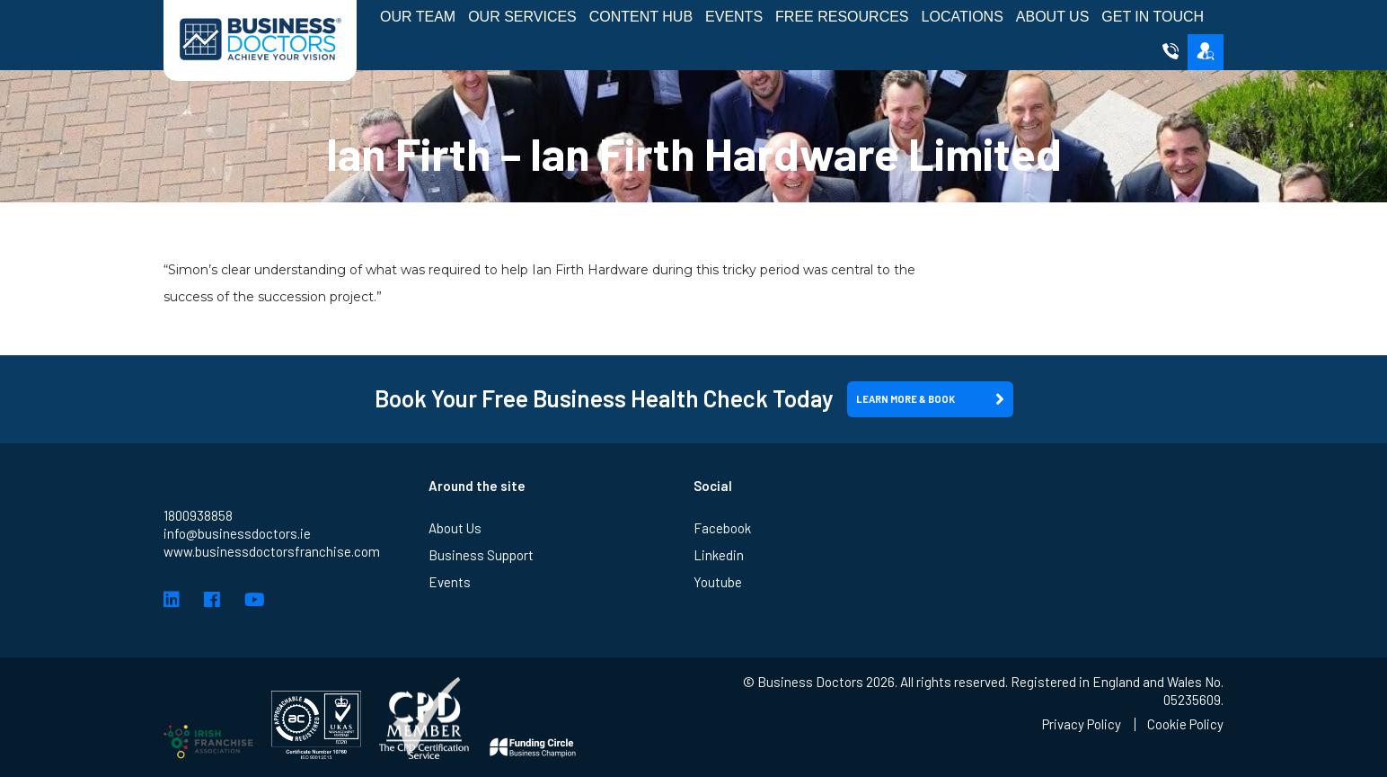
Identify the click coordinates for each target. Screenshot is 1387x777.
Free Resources (841, 16)
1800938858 (198, 515)
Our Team (417, 16)
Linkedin (719, 555)
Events (734, 16)
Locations (962, 16)
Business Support (481, 555)
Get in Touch (1152, 16)
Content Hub (641, 16)
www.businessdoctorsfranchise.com (271, 551)
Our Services (522, 16)
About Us (1053, 16)
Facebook (722, 528)
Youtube (718, 582)
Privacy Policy (1081, 724)
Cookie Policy (1185, 724)
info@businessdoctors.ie (237, 533)
